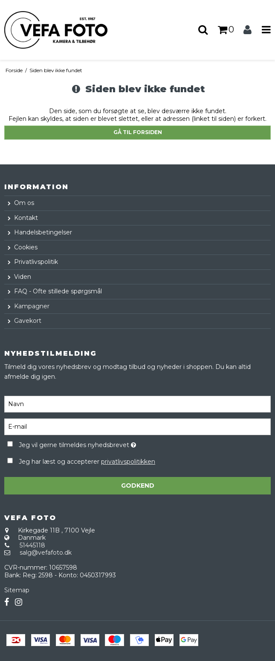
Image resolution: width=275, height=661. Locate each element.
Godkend (137, 485)
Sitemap (16, 590)
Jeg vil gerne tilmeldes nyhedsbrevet (98, 443)
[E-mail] (137, 426)
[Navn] (137, 403)
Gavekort (27, 321)
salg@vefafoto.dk (46, 552)
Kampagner (31, 306)
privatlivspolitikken (128, 461)
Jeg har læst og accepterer (87, 461)
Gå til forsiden (137, 132)
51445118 (32, 545)
